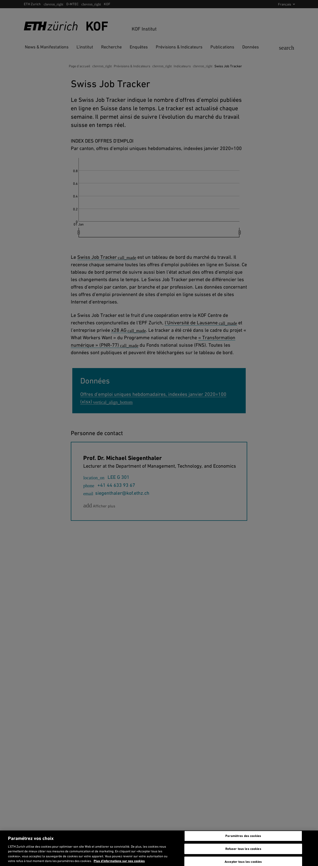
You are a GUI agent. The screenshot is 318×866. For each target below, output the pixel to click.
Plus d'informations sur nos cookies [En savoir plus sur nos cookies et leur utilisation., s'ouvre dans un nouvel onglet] (119, 861)
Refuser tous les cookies (243, 849)
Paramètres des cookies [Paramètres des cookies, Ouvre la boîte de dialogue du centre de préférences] (243, 836)
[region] (159, 848)
